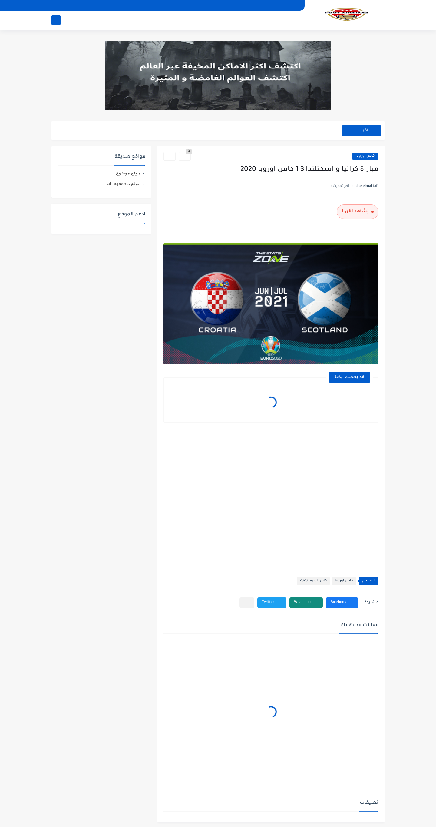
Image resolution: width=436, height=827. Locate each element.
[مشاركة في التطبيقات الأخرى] (246, 602)
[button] (342, 602)
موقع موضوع (128, 172)
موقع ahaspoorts (123, 183)
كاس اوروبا (365, 156)
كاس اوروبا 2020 (313, 581)
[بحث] (56, 20)
